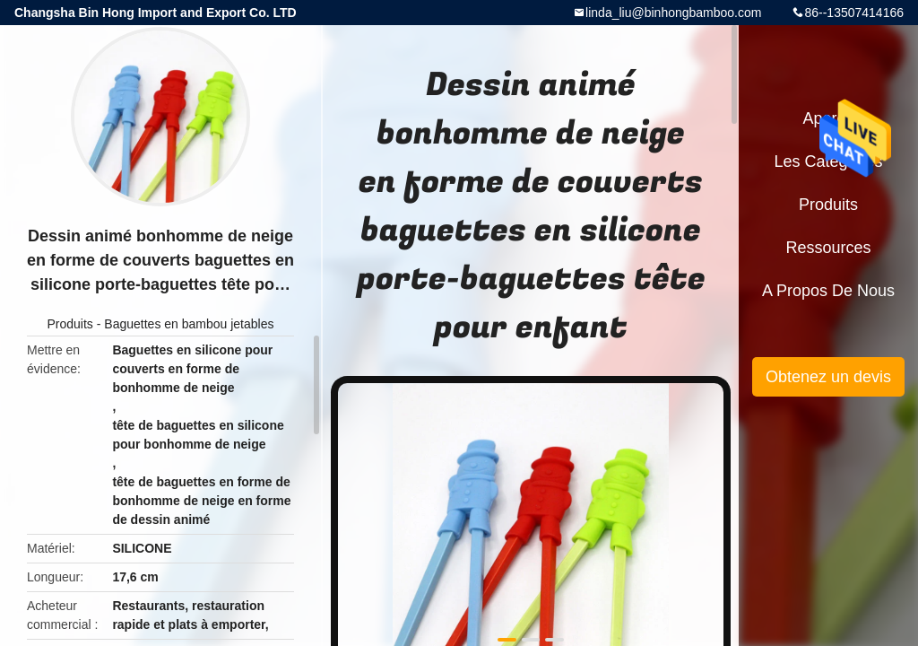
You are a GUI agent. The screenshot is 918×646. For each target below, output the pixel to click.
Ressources (827, 248)
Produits (70, 324)
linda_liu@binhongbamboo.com (673, 12)
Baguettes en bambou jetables (188, 324)
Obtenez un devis (828, 377)
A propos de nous (828, 291)
